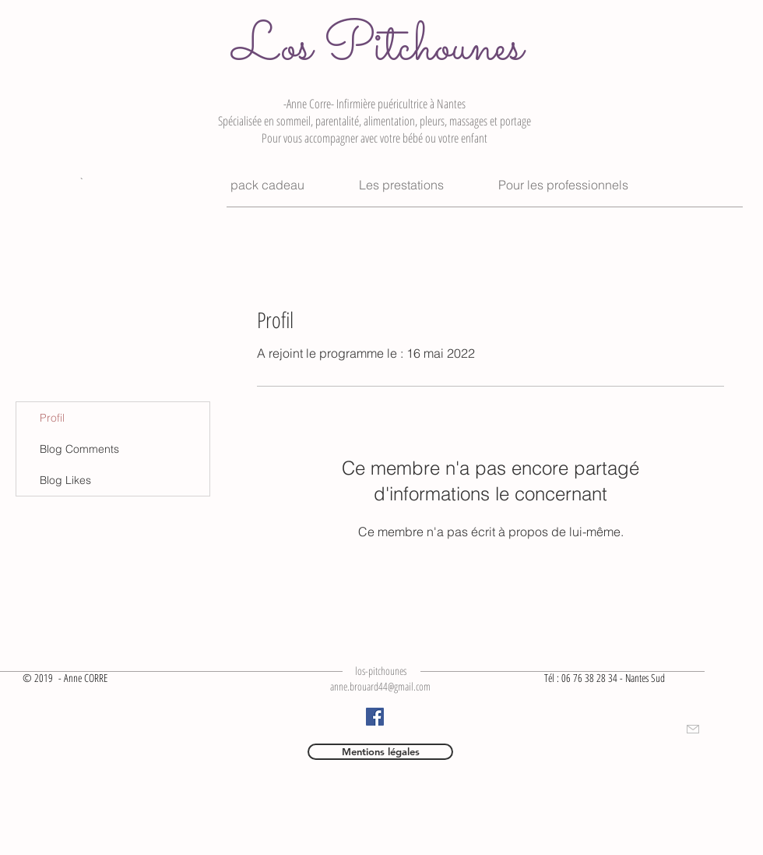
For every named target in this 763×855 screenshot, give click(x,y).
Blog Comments (79, 449)
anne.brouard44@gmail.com (380, 686)
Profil (52, 418)
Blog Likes (65, 480)
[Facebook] (375, 717)
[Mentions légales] (380, 752)
